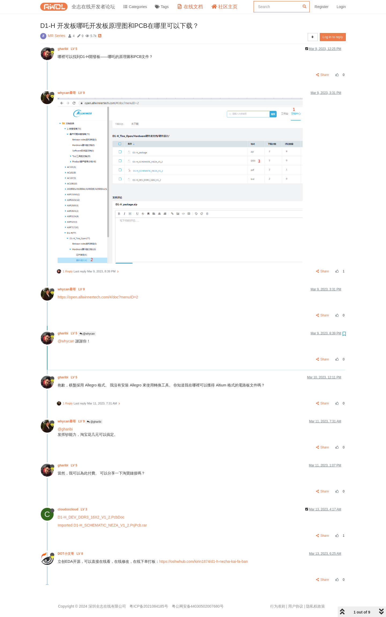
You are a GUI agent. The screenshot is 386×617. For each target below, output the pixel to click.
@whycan (87, 333)
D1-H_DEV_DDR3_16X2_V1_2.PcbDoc (91, 517)
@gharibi (94, 421)
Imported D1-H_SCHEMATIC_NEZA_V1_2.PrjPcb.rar (102, 525)
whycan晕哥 (72, 93)
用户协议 (295, 606)
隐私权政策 (315, 606)
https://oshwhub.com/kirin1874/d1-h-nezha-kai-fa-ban (203, 561)
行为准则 (277, 606)
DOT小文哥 (71, 554)
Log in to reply (333, 37)
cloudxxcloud (73, 509)
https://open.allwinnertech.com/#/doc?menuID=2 (98, 297)
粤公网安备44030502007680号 (198, 606)
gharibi (68, 49)
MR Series (56, 36)
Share (323, 75)
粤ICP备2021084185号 (148, 606)
